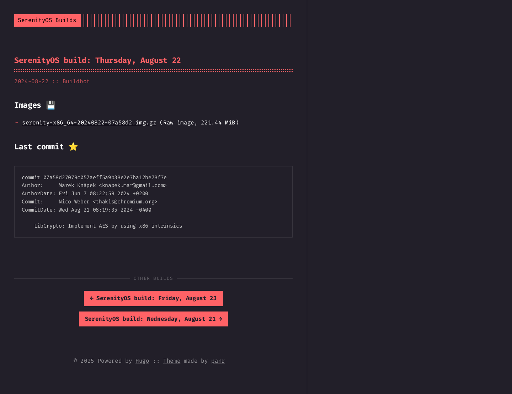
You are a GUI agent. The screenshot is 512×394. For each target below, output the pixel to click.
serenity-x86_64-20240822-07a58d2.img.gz (89, 122)
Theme (171, 360)
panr (218, 360)
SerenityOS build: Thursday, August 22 (97, 60)
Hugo (142, 360)
